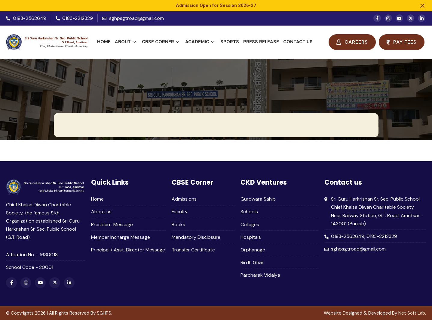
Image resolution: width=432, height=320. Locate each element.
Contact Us (298, 42)
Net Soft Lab (411, 313)
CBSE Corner (160, 42)
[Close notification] (422, 5)
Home (104, 42)
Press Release (261, 42)
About (125, 42)
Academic (199, 42)
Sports (229, 42)
